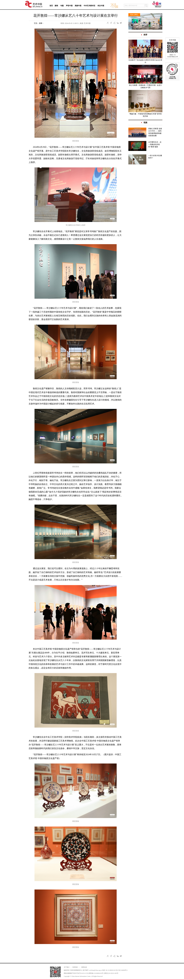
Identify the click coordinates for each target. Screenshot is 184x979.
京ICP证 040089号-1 (122, 970)
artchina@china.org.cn (95, 970)
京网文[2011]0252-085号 (111, 973)
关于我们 (66, 967)
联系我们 (75, 967)
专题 (62, 6)
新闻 (56, 6)
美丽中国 (78, 6)
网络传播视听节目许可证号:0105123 (75, 973)
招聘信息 (84, 967)
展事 (40, 23)
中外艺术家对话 (89, 6)
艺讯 (35, 23)
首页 (51, 6)
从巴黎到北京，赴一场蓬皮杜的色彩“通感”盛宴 (154, 144)
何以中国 (101, 6)
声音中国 (69, 6)
